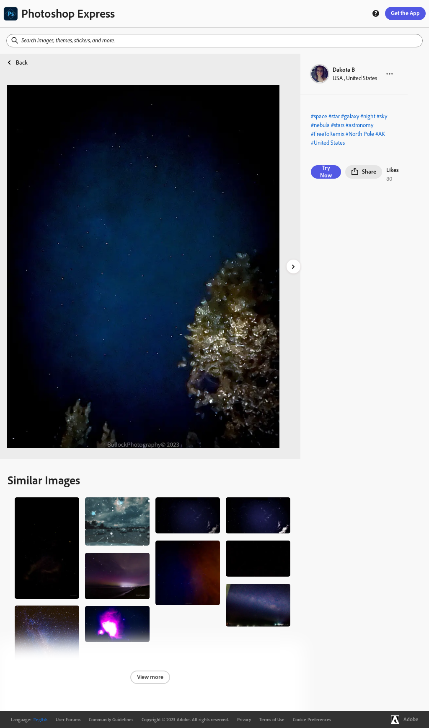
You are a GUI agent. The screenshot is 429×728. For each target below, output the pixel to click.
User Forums (68, 720)
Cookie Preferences (312, 720)
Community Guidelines (111, 720)
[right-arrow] (293, 266)
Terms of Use (271, 720)
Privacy (244, 720)
